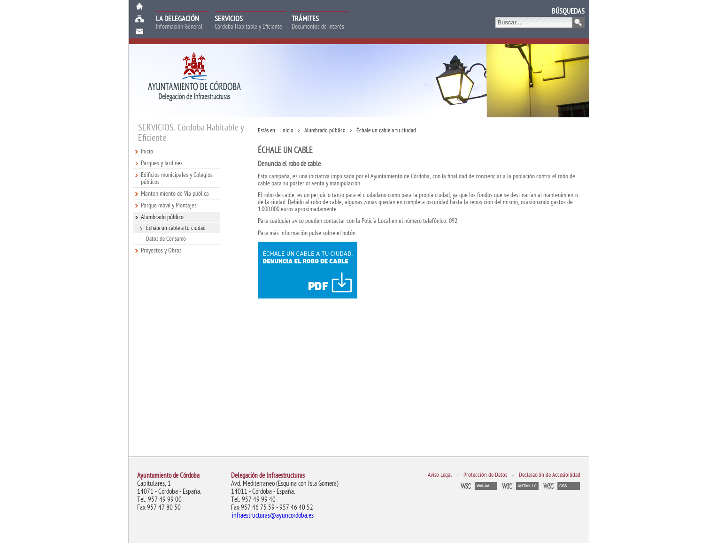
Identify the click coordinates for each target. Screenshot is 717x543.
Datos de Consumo (166, 239)
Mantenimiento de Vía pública (175, 193)
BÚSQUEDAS (568, 11)
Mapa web (139, 19)
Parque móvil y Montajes (169, 205)
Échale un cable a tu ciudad (176, 228)
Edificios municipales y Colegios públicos (177, 178)
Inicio (139, 6)
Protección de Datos (485, 475)
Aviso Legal (440, 475)
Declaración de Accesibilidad (549, 475)
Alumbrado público (162, 217)
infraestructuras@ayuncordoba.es (273, 516)
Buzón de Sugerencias (139, 31)
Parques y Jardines (162, 163)
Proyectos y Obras (161, 250)
